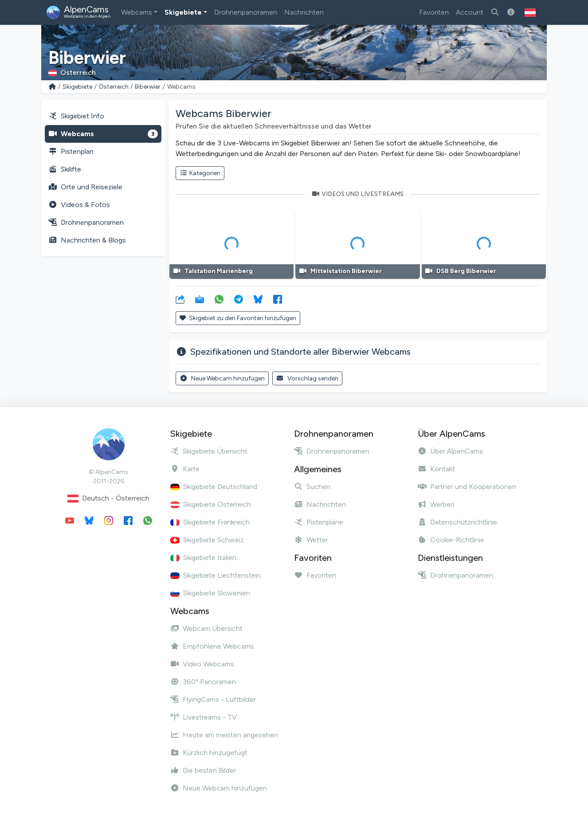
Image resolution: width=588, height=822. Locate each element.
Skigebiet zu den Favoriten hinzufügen (238, 318)
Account (469, 12)
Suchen (312, 486)
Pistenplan (71, 151)
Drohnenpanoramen (245, 12)
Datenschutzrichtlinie (457, 522)
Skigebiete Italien (203, 557)
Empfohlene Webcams (212, 646)
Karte (185, 469)
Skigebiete (183, 12)
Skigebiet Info (76, 116)
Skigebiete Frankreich (210, 522)
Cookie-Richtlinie (451, 540)
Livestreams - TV (203, 717)
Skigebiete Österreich (210, 504)
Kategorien (200, 173)
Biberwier (148, 86)
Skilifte (64, 169)
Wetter (311, 540)
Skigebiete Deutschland (213, 486)
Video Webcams (202, 664)
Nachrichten (304, 12)
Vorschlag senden (307, 378)
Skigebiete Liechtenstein (215, 575)
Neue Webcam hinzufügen (222, 378)
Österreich (114, 86)
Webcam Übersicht (206, 628)
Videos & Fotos (79, 204)
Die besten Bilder (203, 770)
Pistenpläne (318, 522)
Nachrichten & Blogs (87, 240)
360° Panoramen (203, 681)
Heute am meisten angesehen (224, 735)
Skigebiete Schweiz (207, 540)
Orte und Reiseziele (85, 187)
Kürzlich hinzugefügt (208, 752)
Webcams (136, 12)
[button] (530, 12)
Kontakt (436, 469)
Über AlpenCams (450, 451)
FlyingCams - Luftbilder (213, 699)
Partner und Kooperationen (467, 486)
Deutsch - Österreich (108, 498)
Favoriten (434, 12)
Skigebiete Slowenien (210, 593)
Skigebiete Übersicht (208, 451)
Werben (436, 504)
